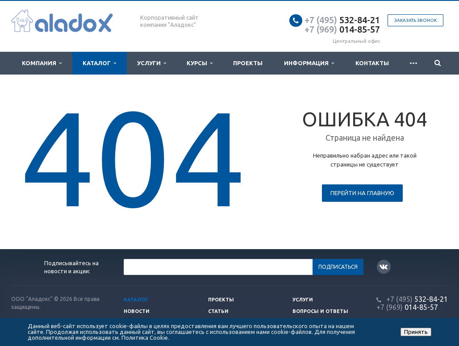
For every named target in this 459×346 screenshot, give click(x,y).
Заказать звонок (415, 20)
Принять (416, 332)
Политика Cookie (144, 337)
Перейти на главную (362, 193)
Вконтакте (384, 266)
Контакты (372, 63)
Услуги (151, 63)
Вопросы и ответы (320, 311)
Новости (137, 311)
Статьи (218, 311)
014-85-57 (342, 29)
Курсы (200, 63)
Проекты (248, 63)
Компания (42, 63)
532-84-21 (342, 20)
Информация (309, 63)
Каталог (99, 63)
